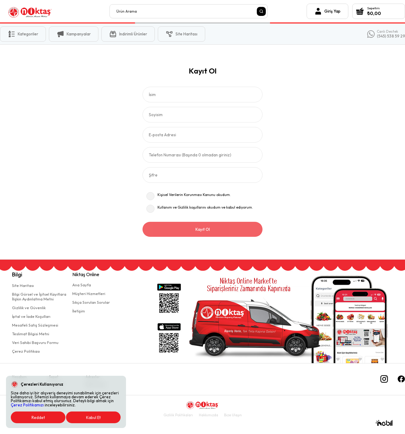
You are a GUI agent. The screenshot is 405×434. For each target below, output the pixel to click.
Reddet (38, 417)
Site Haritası (23, 285)
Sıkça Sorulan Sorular (91, 302)
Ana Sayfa (81, 284)
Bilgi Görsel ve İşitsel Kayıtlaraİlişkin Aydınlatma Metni (39, 296)
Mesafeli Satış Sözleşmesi (35, 325)
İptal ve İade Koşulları (31, 316)
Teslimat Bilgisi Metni (30, 333)
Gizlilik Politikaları (178, 415)
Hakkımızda (208, 415)
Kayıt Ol (202, 229)
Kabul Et (93, 417)
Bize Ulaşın (233, 415)
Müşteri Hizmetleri (88, 293)
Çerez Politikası (26, 351)
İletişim (78, 311)
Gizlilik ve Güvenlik (29, 307)
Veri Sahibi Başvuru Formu (35, 342)
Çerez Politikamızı (27, 404)
